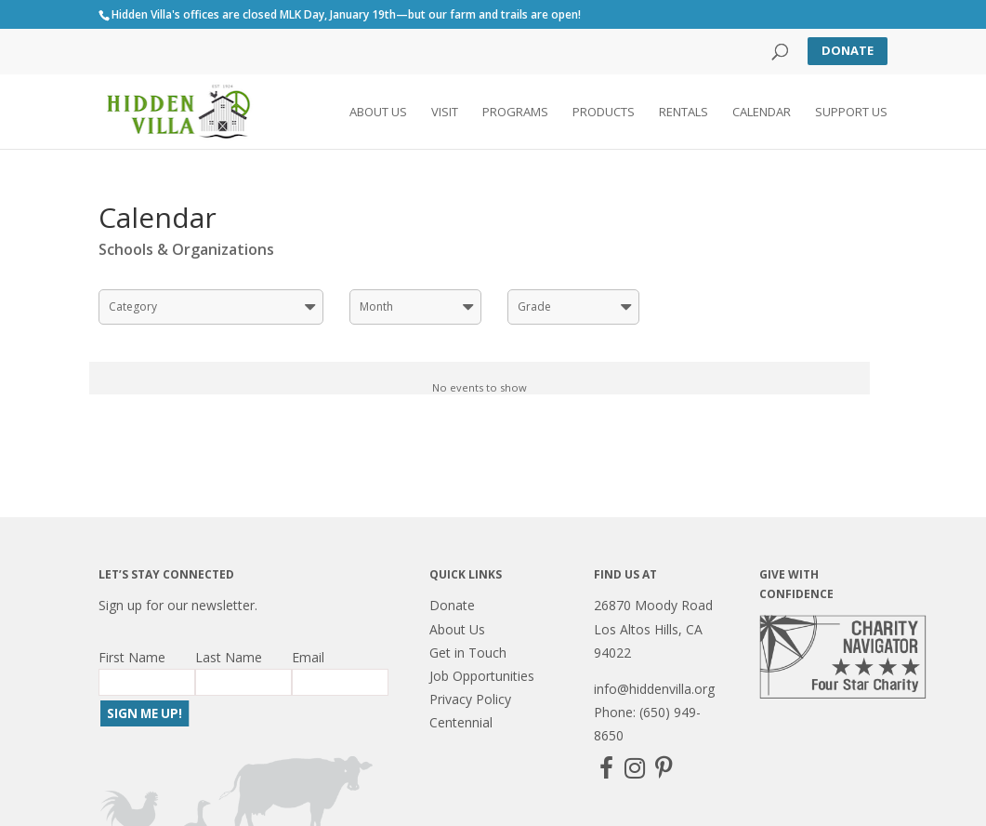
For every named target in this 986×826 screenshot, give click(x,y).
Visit (444, 112)
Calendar (761, 112)
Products (603, 112)
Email (308, 657)
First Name (132, 657)
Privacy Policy (470, 699)
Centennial (461, 722)
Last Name (228, 657)
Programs (515, 112)
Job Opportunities (481, 676)
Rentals (683, 112)
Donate (848, 50)
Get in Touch (467, 652)
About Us (378, 112)
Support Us (851, 112)
